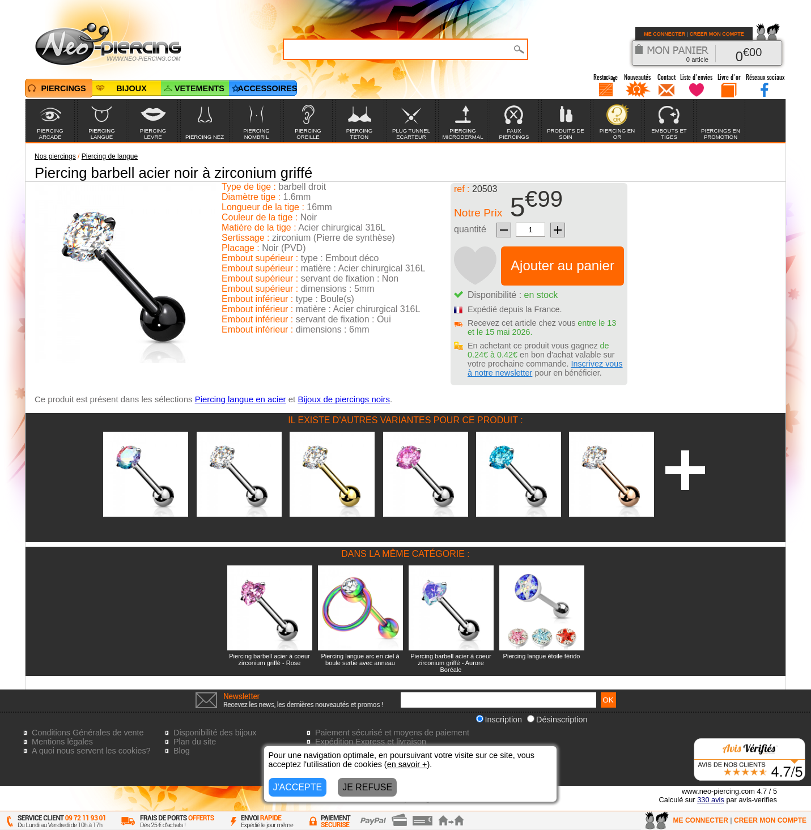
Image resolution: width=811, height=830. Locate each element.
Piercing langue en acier (240, 399)
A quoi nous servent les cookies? (91, 750)
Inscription (499, 719)
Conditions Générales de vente (88, 732)
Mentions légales (62, 741)
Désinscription (557, 719)
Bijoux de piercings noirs (344, 399)
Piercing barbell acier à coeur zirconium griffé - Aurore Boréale (450, 663)
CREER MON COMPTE (717, 34)
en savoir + (407, 764)
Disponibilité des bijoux (214, 732)
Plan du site (194, 741)
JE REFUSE (367, 787)
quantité (470, 229)
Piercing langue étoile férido (541, 656)
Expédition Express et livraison (370, 741)
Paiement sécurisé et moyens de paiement (392, 732)
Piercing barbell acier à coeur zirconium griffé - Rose (269, 659)
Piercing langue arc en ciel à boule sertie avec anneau (360, 659)
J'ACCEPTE (297, 787)
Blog (181, 750)
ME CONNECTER (664, 34)
